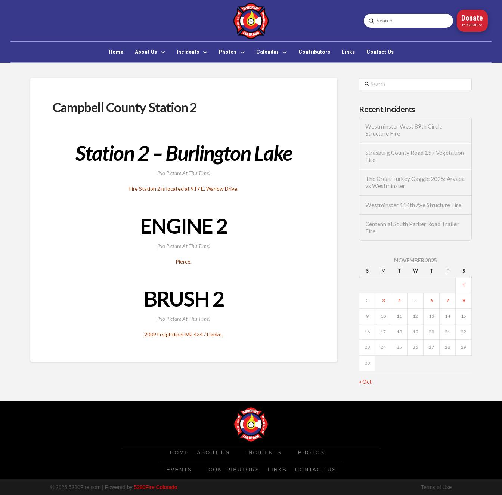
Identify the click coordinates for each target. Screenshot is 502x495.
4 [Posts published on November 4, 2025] (399, 300)
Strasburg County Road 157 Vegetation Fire (414, 156)
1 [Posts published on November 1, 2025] (463, 285)
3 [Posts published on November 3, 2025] (383, 300)
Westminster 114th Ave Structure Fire (413, 205)
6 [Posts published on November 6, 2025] (431, 300)
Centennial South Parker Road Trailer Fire (412, 227)
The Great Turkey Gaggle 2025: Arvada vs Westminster (415, 182)
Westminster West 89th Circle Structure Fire (403, 130)
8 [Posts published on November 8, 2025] (463, 300)
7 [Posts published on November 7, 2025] (447, 300)
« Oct (365, 381)
